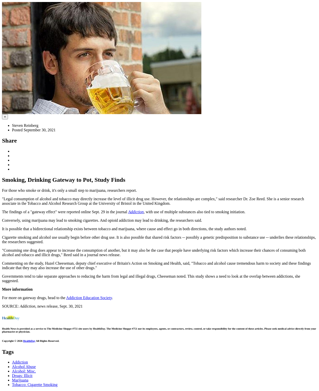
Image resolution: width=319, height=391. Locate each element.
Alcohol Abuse (24, 367)
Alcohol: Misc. (24, 371)
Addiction (20, 362)
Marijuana (20, 380)
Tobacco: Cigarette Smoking (35, 385)
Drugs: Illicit (22, 376)
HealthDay (29, 340)
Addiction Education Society (89, 298)
